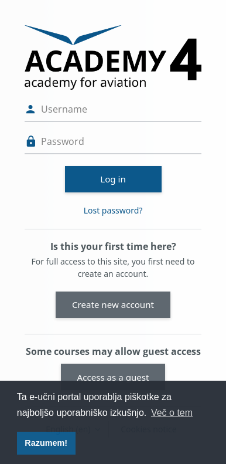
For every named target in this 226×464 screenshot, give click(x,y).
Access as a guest (113, 377)
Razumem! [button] (46, 443)
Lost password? (113, 210)
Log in (113, 179)
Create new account (113, 304)
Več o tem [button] (172, 413)
